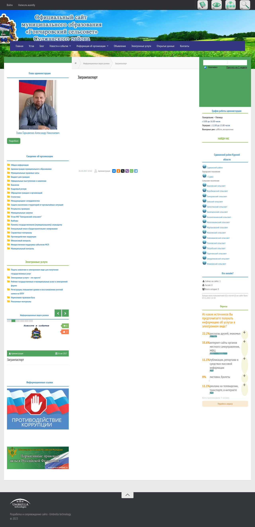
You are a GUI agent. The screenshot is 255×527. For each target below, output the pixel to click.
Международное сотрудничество (25, 200)
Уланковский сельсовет (216, 263)
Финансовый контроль (21, 240)
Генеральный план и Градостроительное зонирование (34, 228)
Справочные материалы (21, 232)
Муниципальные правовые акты (25, 172)
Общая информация (19, 164)
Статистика (15, 196)
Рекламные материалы (21, 301)
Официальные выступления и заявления (28, 180)
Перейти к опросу (225, 403)
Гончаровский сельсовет (217, 196)
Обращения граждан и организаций (26, 192)
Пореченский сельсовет (217, 253)
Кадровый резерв (18, 188)
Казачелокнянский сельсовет (219, 217)
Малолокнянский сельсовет (218, 222)
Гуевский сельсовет (215, 201)
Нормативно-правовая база (23, 297)
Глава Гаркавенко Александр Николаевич (37, 133)
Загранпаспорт (15, 359)
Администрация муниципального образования (31, 168)
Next (65, 313)
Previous (58, 313)
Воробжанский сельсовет (217, 191)
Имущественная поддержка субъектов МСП (30, 244)
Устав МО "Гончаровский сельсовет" (26, 216)
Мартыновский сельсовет (217, 227)
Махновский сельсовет (216, 232)
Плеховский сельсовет (216, 243)
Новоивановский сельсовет (218, 237)
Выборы (14, 220)
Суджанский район (215, 167)
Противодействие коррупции (23, 236)
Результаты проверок (20, 208)
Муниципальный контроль (22, 248)
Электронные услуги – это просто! (25, 277)
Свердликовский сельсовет (218, 258)
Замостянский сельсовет (217, 206)
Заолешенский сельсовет (217, 211)
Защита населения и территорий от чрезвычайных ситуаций (37, 204)
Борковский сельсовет (216, 185)
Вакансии (15, 184)
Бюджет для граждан (20, 176)
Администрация (104, 171)
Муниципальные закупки (22, 212)
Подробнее (13, 140)
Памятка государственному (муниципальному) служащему (36, 224)
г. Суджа (210, 176)
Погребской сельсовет (216, 248)
